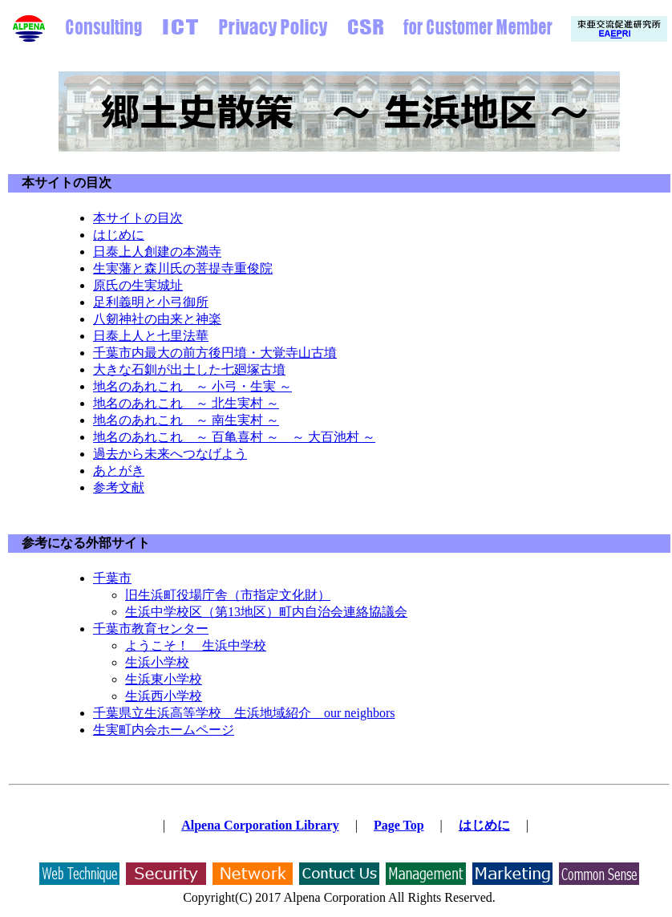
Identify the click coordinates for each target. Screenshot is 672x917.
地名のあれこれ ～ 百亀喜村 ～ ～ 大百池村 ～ (234, 437)
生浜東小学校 (163, 679)
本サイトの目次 (66, 182)
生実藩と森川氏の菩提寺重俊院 (183, 268)
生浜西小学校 (163, 696)
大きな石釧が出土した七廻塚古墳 (189, 369)
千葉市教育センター (150, 628)
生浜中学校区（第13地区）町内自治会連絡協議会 (266, 612)
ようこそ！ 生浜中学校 (195, 645)
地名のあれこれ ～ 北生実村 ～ (186, 403)
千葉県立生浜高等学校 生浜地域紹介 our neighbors (244, 713)
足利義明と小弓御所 (150, 302)
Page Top (399, 825)
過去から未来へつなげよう (170, 454)
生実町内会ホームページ (163, 729)
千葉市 (112, 578)
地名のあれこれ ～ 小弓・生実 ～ (192, 386)
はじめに (118, 234)
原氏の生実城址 (138, 285)
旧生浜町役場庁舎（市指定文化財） (227, 595)
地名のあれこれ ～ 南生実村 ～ (186, 420)
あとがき (118, 470)
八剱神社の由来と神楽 (157, 319)
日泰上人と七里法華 (150, 336)
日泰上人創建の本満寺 (157, 251)
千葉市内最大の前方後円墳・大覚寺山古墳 (215, 352)
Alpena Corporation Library (259, 825)
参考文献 (118, 487)
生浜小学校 (157, 662)
